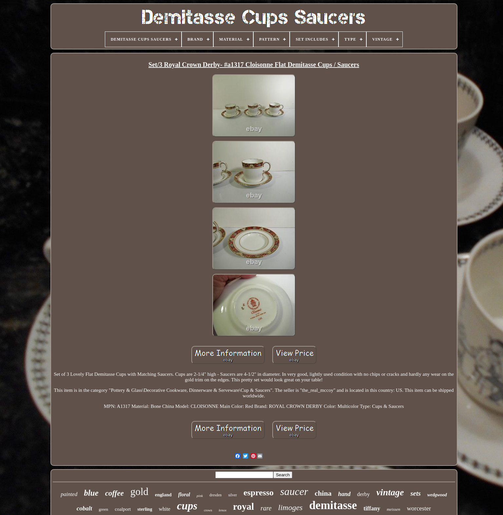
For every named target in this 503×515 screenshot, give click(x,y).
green (103, 509)
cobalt (84, 508)
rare (266, 508)
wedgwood (437, 494)
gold (139, 491)
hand (344, 494)
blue (91, 492)
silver (232, 495)
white (164, 509)
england (163, 494)
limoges (290, 507)
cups (187, 506)
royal (243, 506)
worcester (419, 508)
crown (208, 510)
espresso (258, 492)
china (323, 493)
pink (200, 496)
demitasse (333, 505)
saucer (294, 491)
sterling (144, 509)
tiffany (371, 508)
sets (415, 493)
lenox (222, 510)
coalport (123, 509)
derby (363, 494)
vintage (390, 492)
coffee (114, 493)
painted (69, 494)
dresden (215, 495)
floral (184, 494)
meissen (393, 509)
